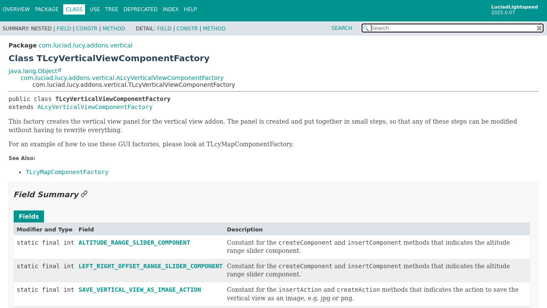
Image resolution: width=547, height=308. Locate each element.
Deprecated (141, 9)
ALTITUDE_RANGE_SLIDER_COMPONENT (134, 242)
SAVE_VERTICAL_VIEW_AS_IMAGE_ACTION (140, 289)
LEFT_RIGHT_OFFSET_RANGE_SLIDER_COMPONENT (151, 266)
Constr (86, 29)
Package (47, 9)
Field (63, 29)
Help (190, 9)
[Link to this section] (84, 194)
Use (95, 9)
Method (114, 29)
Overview (16, 9)
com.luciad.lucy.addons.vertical (85, 45)
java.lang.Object (33, 71)
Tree (111, 9)
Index (171, 9)
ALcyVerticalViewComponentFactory (95, 107)
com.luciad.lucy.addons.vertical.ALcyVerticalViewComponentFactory (122, 77)
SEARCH (342, 28)
